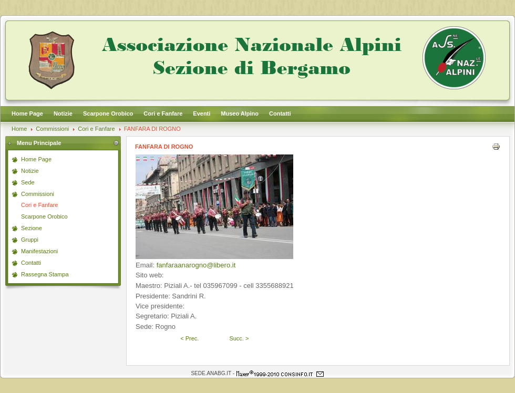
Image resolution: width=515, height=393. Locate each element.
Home (19, 129)
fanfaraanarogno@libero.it (196, 265)
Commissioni (52, 129)
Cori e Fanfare (96, 129)
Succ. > (239, 338)
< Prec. (189, 338)
